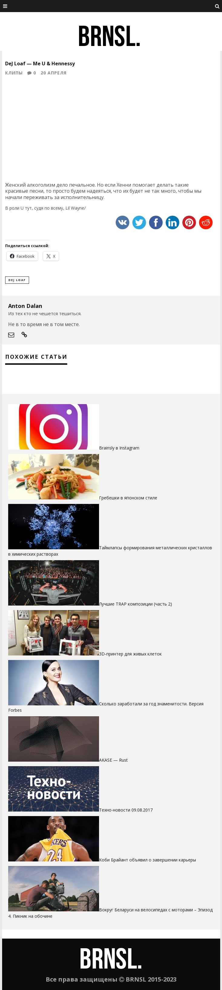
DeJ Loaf (17, 280)
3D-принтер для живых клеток (130, 654)
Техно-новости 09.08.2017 (126, 810)
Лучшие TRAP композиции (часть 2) (135, 604)
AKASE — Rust (113, 760)
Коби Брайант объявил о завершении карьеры (147, 860)
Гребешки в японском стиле (128, 498)
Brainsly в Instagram (119, 448)
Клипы (14, 73)
